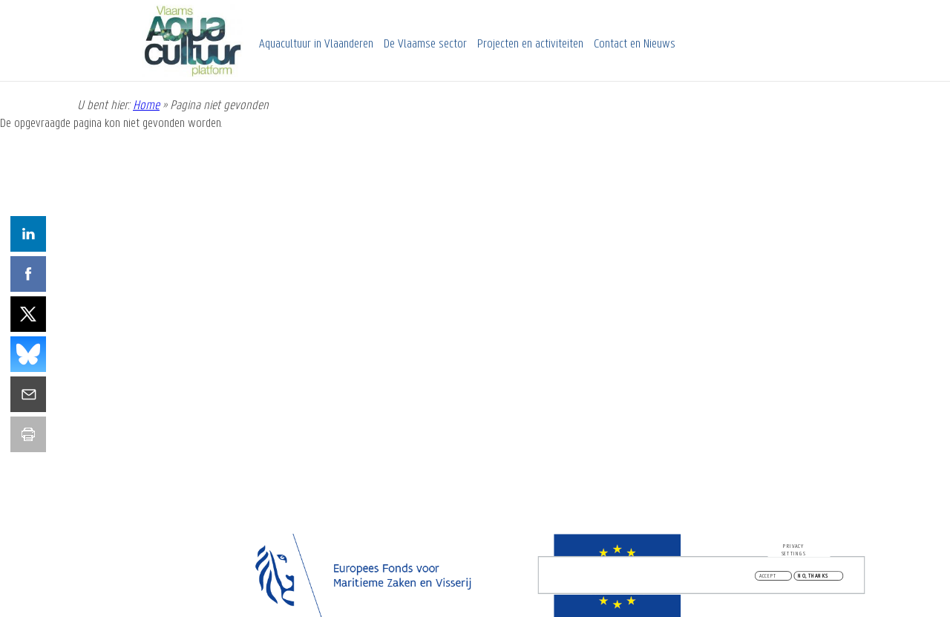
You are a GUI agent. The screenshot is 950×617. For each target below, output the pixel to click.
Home (146, 106)
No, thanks (813, 578)
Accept (768, 578)
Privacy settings (794, 551)
